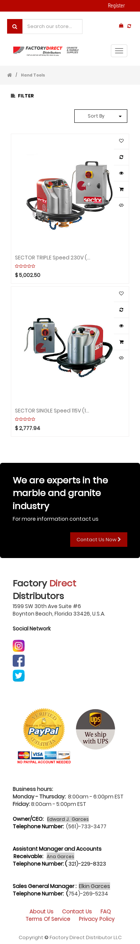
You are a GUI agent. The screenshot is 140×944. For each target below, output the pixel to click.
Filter (22, 96)
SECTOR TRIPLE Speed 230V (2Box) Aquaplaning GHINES (53, 257)
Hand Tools (33, 75)
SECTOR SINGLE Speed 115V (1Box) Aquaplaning (53, 410)
